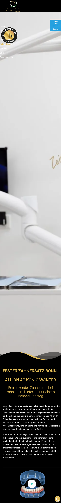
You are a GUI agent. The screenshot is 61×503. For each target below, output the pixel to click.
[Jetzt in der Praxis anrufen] (57, 499)
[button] (32, 484)
